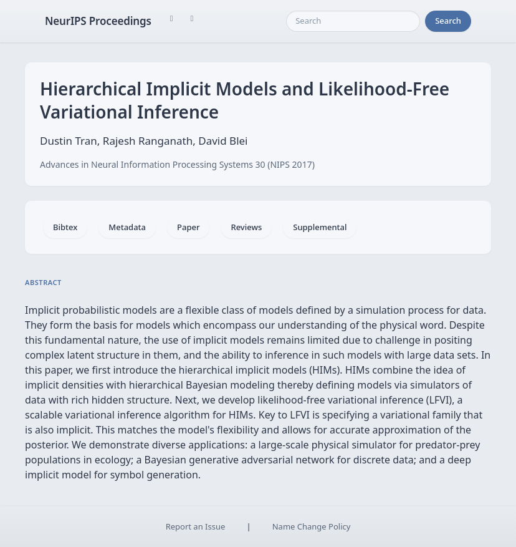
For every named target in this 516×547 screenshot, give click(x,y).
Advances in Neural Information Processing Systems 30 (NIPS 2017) (177, 164)
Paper (188, 227)
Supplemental (319, 227)
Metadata (127, 227)
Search (448, 20)
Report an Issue (196, 526)
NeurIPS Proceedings (98, 21)
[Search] (353, 21)
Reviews (246, 227)
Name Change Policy (311, 526)
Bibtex (65, 227)
